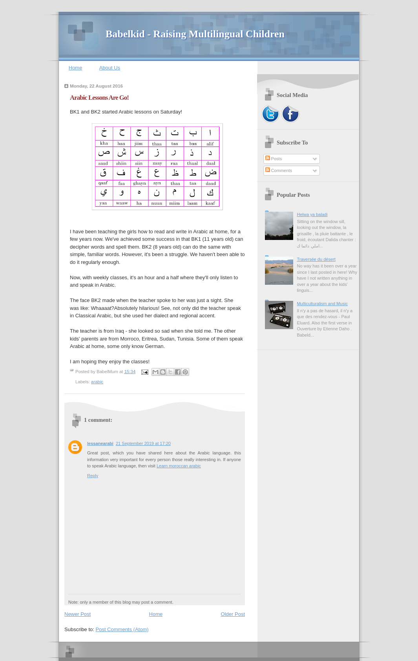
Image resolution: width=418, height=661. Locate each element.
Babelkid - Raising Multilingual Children (195, 34)
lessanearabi (100, 443)
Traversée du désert (316, 259)
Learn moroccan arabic (179, 465)
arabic (97, 381)
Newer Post (77, 614)
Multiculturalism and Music (322, 303)
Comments (278, 170)
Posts (273, 158)
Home (75, 68)
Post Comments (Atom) (122, 629)
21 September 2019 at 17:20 (143, 443)
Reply (92, 475)
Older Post (233, 614)
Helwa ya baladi (312, 214)
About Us (109, 68)
